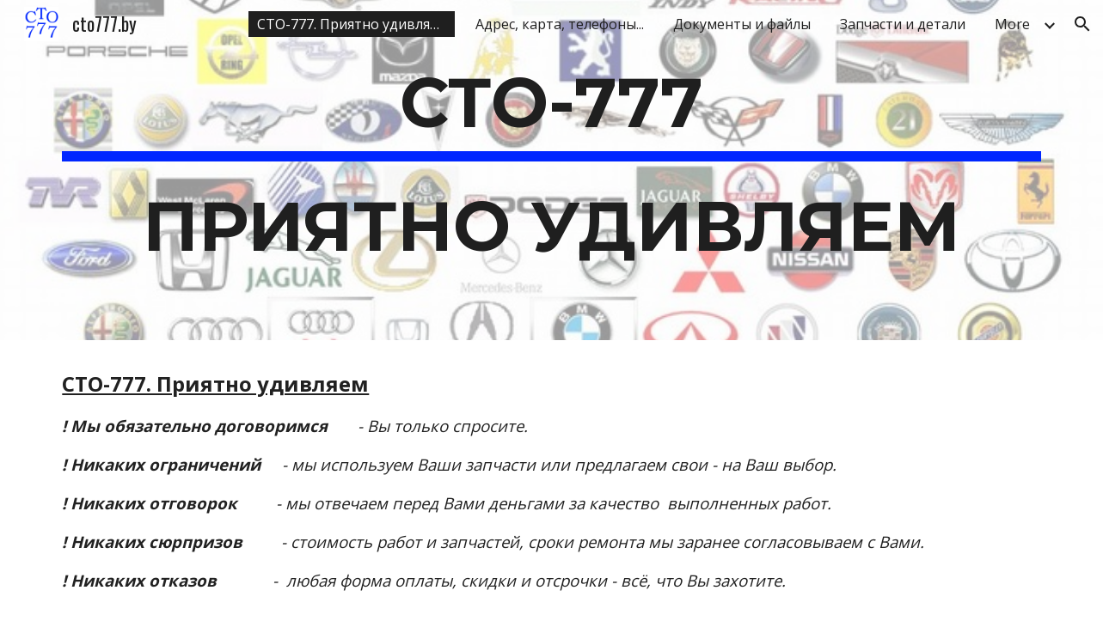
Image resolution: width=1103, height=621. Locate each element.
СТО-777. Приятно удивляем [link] (352, 24)
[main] (551, 170)
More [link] (1012, 24)
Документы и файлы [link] (742, 24)
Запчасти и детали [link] (902, 24)
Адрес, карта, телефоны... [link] (559, 24)
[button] (1082, 24)
